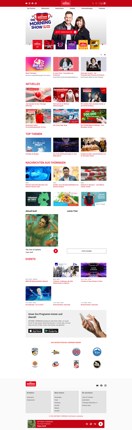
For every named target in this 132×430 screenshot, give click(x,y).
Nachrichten (59, 8)
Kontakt (57, 411)
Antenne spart (86, 405)
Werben (57, 408)
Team (56, 400)
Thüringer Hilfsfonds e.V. (89, 402)
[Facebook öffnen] (32, 3)
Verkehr (72, 8)
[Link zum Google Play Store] (51, 331)
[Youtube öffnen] (26, 3)
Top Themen (31, 8)
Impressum (30, 397)
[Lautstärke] (87, 424)
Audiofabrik (85, 400)
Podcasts (102, 8)
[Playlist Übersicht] (95, 424)
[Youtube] (97, 386)
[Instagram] (105, 386)
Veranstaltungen (87, 8)
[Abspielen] (100, 424)
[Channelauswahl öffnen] (96, 3)
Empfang (57, 402)
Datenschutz (31, 400)
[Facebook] (101, 386)
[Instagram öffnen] (29, 3)
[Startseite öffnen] (66, 3)
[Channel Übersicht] (91, 424)
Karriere (57, 405)
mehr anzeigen (87, 251)
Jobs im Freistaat (87, 397)
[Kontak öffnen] (93, 3)
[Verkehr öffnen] (36, 3)
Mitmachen (45, 8)
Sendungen (58, 397)
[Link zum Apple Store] (35, 331)
